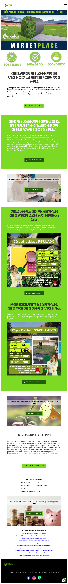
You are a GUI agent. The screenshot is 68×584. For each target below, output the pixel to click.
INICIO (11, 572)
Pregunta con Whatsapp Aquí (34, 382)
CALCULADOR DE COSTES (34, 413)
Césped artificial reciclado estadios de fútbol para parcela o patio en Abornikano (34, 545)
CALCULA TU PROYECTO (34, 513)
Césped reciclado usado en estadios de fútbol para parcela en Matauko (34, 547)
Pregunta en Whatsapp (34, 293)
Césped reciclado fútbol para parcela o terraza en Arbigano (34, 552)
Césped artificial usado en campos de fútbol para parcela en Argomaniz (34, 540)
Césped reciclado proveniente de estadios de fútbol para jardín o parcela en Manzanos (34, 550)
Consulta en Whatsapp (34, 160)
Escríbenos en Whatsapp (34, 106)
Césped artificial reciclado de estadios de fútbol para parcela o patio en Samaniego (34, 535)
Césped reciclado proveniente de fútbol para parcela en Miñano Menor (34, 555)
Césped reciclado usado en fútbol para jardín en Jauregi (34, 533)
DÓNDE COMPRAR (43, 572)
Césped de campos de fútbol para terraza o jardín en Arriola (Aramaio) (34, 543)
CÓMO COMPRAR (32, 572)
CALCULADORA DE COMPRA (34, 189)
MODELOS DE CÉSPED (20, 572)
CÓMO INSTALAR (54, 572)
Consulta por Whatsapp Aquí (34, 466)
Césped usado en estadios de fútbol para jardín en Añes (34, 538)
